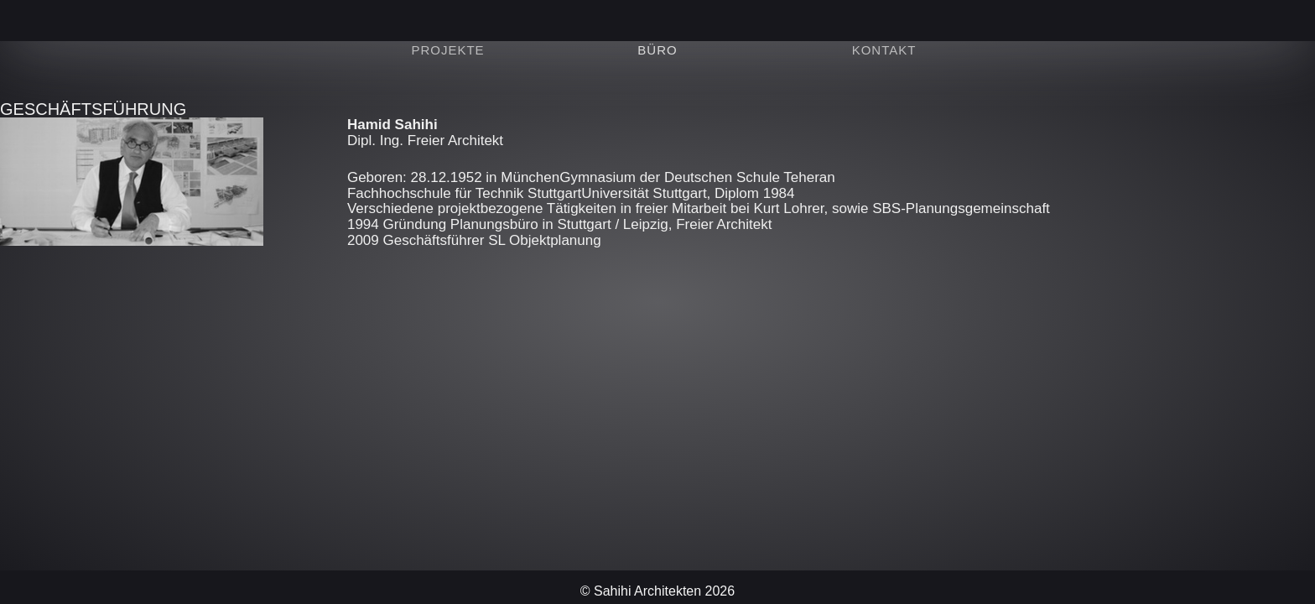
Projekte (447, 50)
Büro (657, 50)
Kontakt (884, 50)
